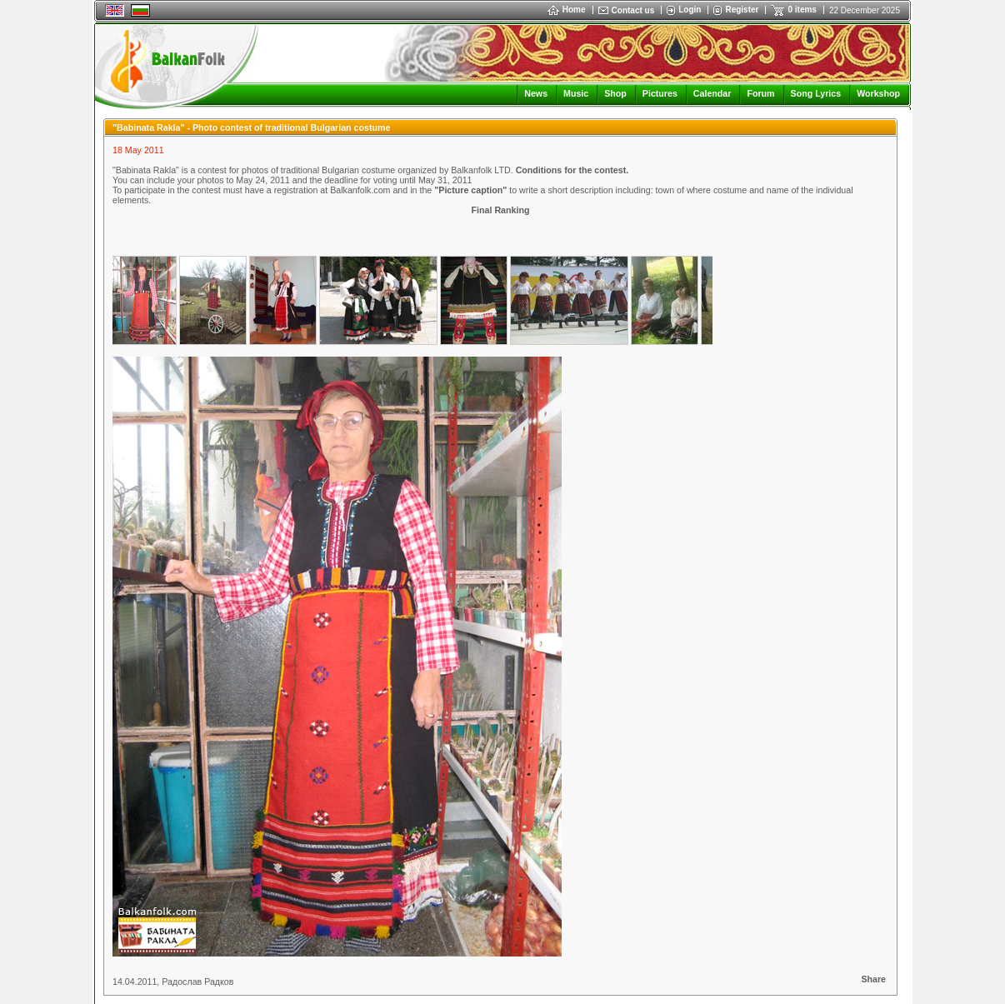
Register (741, 9)
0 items (802, 9)
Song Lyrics (816, 93)
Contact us (633, 10)
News (536, 93)
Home (567, 9)
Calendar (712, 93)
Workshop (878, 93)
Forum (760, 93)
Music (575, 93)
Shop (615, 93)
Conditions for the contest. (572, 170)
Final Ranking (501, 210)
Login (689, 9)
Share (873, 979)
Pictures (660, 93)
